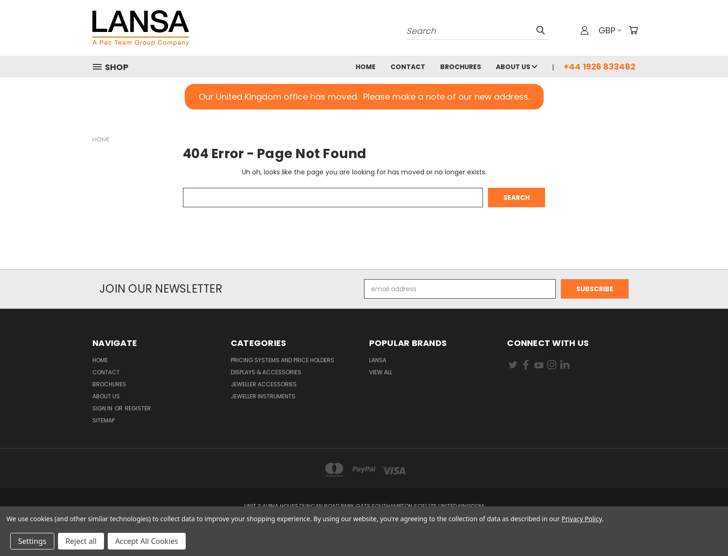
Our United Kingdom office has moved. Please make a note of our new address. (364, 96)
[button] (364, 96)
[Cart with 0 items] (633, 30)
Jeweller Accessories (264, 384)
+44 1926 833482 (600, 66)
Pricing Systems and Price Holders (282, 360)
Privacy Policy (581, 518)
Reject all (81, 541)
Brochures (460, 66)
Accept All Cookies (146, 541)
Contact (407, 66)
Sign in (103, 408)
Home (366, 66)
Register (138, 408)
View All (380, 372)
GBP (609, 30)
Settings (32, 541)
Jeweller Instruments (263, 396)
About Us (516, 66)
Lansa (377, 360)
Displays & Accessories (266, 372)
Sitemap (103, 420)
